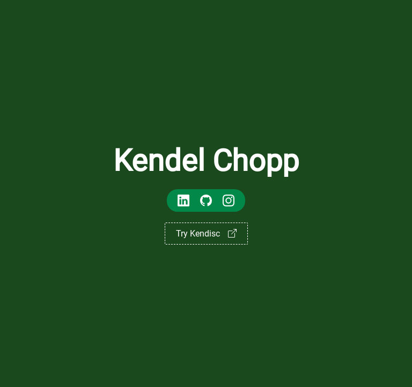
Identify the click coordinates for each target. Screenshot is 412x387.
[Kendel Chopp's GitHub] (206, 202)
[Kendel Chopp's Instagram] (228, 202)
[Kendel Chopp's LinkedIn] (183, 202)
